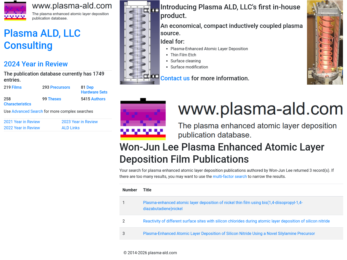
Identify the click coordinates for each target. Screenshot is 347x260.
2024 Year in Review (36, 64)
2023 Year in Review (80, 121)
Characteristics (17, 104)
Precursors (60, 87)
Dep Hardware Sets (94, 90)
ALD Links (71, 127)
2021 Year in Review (22, 121)
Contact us (175, 78)
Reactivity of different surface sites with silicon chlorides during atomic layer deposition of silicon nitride (236, 221)
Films (17, 87)
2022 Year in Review (22, 127)
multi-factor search (230, 176)
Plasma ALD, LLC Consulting (42, 39)
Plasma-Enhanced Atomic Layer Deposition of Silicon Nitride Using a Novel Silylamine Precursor (229, 233)
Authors (98, 99)
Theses (54, 99)
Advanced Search (27, 111)
